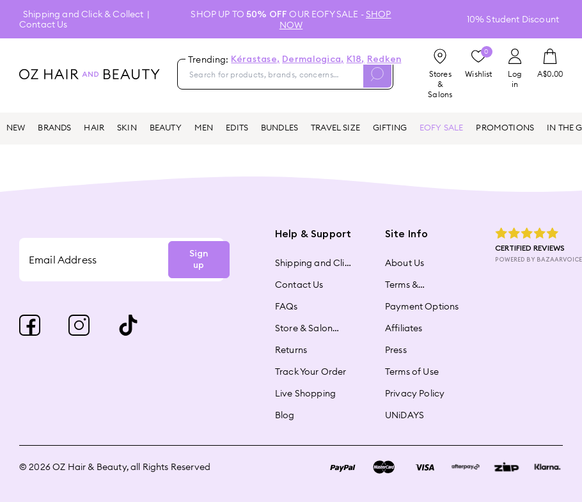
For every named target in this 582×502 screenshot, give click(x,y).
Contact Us (43, 24)
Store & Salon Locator (304, 328)
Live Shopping (305, 393)
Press (396, 350)
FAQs (286, 306)
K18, (356, 59)
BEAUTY (166, 127)
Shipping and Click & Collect (83, 14)
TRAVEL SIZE (335, 127)
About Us (404, 263)
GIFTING (390, 127)
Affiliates (404, 328)
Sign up (198, 259)
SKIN (127, 127)
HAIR (94, 127)
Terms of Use (412, 371)
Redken (384, 59)
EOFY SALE (441, 127)
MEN (203, 127)
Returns (291, 350)
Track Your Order (311, 371)
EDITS (237, 127)
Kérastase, (255, 59)
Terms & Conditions (408, 284)
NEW (15, 127)
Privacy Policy (414, 393)
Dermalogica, (312, 59)
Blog (285, 415)
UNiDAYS (404, 415)
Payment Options (422, 306)
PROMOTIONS (505, 127)
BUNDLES (279, 127)
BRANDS (54, 127)
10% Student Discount (513, 19)
